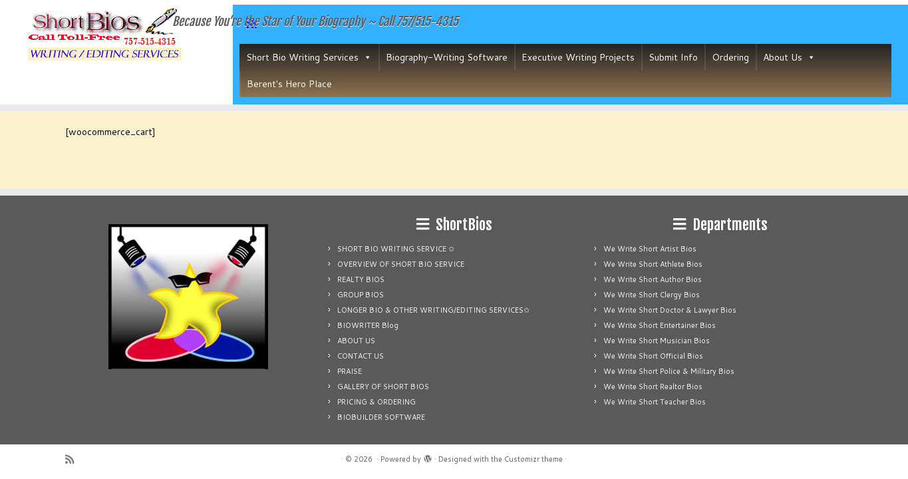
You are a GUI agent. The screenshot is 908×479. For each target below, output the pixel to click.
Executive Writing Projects (578, 57)
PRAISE (349, 371)
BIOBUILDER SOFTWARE (381, 417)
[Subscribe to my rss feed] (73, 459)
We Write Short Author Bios (652, 279)
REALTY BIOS (360, 279)
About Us (789, 57)
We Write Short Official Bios (653, 356)
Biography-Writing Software (447, 57)
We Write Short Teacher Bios (654, 402)
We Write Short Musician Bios (656, 340)
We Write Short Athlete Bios (652, 264)
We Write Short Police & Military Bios (668, 371)
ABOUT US (356, 340)
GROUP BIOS (360, 294)
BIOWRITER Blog (367, 325)
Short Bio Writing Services (309, 57)
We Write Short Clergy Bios (651, 294)
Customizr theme (533, 459)
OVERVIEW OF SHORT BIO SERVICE (400, 264)
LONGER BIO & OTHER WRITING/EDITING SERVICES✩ (433, 310)
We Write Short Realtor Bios (652, 386)
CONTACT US (360, 356)
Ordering (730, 57)
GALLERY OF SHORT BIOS (383, 386)
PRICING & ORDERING (376, 402)
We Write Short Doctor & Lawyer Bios (669, 310)
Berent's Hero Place (289, 83)
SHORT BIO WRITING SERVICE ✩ (395, 248)
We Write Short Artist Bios (649, 248)
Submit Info (673, 57)
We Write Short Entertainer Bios (659, 325)
